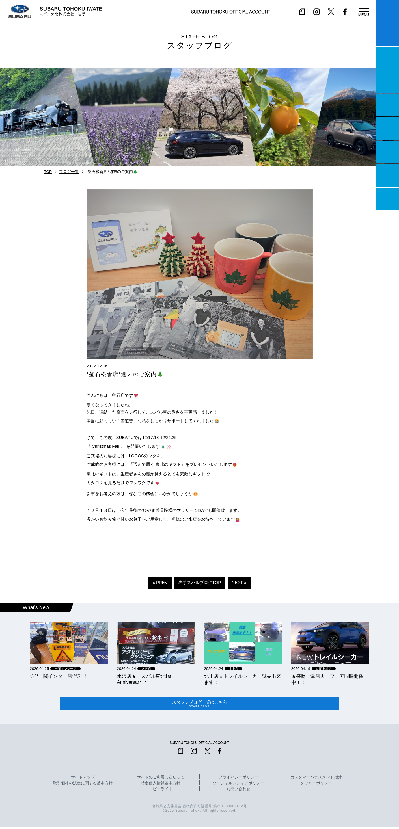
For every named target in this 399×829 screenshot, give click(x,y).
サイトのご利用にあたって (160, 780)
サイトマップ (83, 780)
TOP (48, 172)
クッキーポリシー (316, 786)
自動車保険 (387, 152)
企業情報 (387, 175)
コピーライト (160, 792)
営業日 (387, 81)
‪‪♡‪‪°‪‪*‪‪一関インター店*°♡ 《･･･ (62, 676)
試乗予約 (387, 34)
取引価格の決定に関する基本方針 (83, 786)
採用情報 (387, 199)
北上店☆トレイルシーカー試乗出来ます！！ (242, 679)
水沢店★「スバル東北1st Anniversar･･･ (144, 679)
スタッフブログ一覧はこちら (199, 704)
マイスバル (387, 11)
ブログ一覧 (69, 172)
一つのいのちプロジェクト (387, 58)
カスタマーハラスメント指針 (316, 780)
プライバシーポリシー (238, 780)
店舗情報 (387, 105)
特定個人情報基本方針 (160, 786)
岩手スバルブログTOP (199, 582)
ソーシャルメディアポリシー (238, 786)
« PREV (159, 582)
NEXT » (239, 582)
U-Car (387, 128)
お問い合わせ (238, 792)
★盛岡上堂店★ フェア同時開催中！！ (327, 679)
